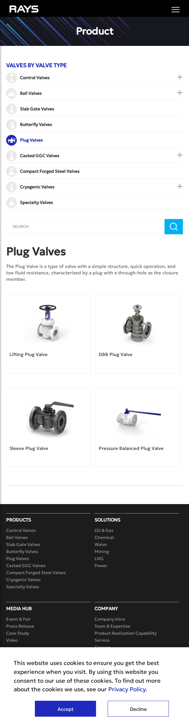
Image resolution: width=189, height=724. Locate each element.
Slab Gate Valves (23, 544)
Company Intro (109, 619)
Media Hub (19, 608)
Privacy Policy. (127, 689)
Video (12, 640)
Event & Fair (18, 619)
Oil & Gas (103, 530)
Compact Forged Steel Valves (36, 572)
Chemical (104, 537)
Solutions (107, 520)
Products (18, 520)
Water (100, 544)
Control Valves (21, 530)
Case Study (17, 633)
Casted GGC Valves (26, 565)
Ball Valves (17, 537)
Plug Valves (17, 558)
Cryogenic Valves (23, 579)
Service (101, 640)
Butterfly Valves (22, 551)
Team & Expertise (112, 626)
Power (100, 565)
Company (106, 608)
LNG (99, 558)
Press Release (20, 626)
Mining (101, 551)
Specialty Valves (22, 586)
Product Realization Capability (125, 633)
